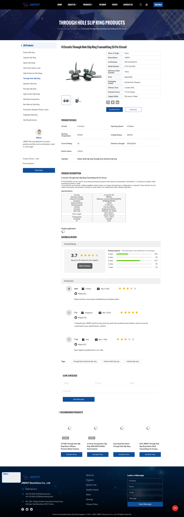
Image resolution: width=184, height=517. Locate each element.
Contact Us (128, 4)
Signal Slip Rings (29, 63)
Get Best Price (114, 109)
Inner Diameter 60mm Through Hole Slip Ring (121, 445)
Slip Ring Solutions (30, 120)
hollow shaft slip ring (111, 361)
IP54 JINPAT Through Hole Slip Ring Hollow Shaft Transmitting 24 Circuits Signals (149, 446)
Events (114, 4)
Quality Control (92, 490)
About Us (90, 475)
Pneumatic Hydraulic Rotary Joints (36, 110)
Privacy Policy (92, 504)
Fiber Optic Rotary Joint (31, 68)
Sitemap (89, 499)
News (88, 494)
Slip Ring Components (31, 99)
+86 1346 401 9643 (42, 163)
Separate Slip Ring (30, 84)
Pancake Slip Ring (29, 89)
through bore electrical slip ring (85, 361)
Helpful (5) (82, 294)
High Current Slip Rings (31, 94)
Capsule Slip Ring (29, 58)
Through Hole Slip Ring (72, 29)
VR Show (102, 4)
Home (59, 4)
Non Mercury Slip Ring (31, 104)
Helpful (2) (82, 345)
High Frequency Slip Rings (32, 73)
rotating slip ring (133, 361)
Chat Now (158, 4)
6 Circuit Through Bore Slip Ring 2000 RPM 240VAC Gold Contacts (97, 446)
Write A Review (84, 266)
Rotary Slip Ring (29, 52)
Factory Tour (91, 485)
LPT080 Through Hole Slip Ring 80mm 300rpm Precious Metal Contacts (70, 446)
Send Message (78, 399)
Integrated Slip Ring (30, 115)
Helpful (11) (82, 318)
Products (90, 480)
